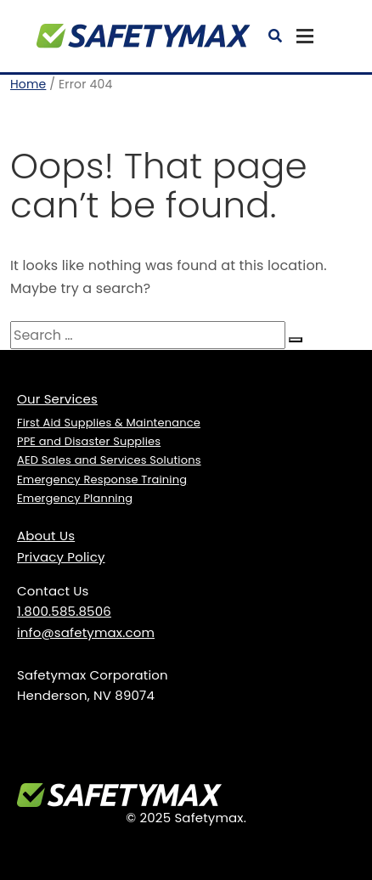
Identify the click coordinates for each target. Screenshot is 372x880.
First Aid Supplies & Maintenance (108, 423)
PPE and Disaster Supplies (89, 441)
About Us (46, 535)
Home (28, 84)
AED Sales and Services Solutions (109, 460)
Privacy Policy (61, 557)
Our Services (57, 399)
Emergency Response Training (102, 479)
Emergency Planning (74, 498)
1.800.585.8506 (64, 611)
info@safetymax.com (86, 632)
